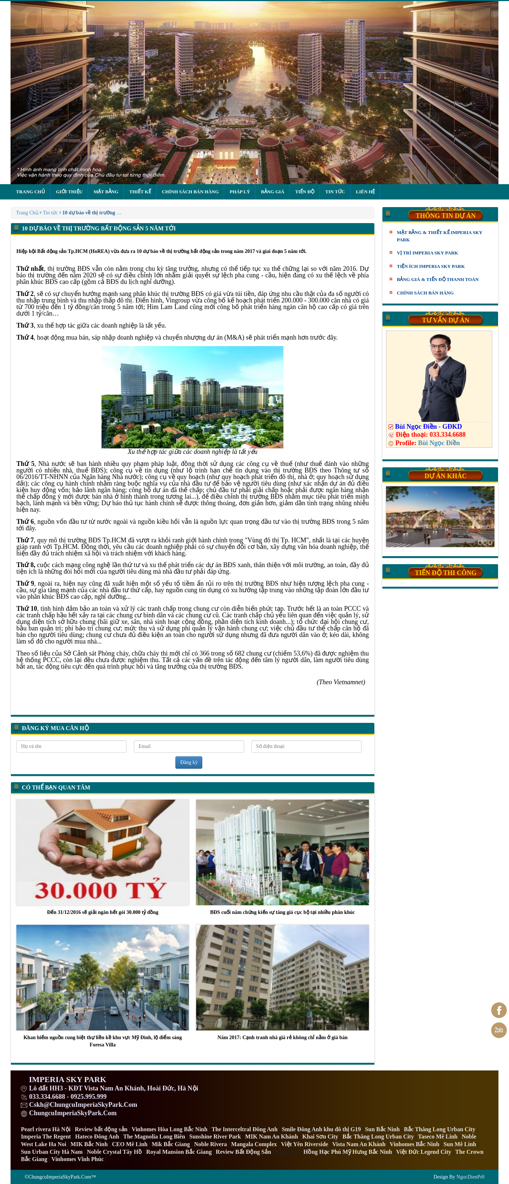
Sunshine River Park (215, 1136)
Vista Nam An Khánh (359, 1144)
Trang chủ (30, 191)
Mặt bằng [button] (106, 191)
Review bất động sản (101, 1129)
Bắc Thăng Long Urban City (439, 1129)
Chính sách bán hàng (190, 191)
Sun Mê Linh (460, 1144)
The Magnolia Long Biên (154, 1136)
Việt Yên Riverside (304, 1144)
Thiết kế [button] (140, 191)
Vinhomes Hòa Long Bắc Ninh (169, 1129)
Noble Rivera (210, 1144)
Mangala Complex (254, 1144)
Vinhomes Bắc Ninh (414, 1144)
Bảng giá (272, 191)
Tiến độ (304, 191)
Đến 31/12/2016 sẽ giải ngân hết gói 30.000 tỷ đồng (102, 857)
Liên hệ (365, 191)
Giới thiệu (69, 191)
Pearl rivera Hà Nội (46, 1129)
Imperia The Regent (46, 1136)
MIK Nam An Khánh (271, 1136)
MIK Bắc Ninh (89, 1144)
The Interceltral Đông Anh (244, 1129)
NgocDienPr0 (471, 1177)
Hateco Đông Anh (97, 1136)
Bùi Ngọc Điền (439, 443)
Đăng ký (189, 762)
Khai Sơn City (320, 1136)
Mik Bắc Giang (171, 1144)
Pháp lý (240, 191)
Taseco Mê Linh (438, 1136)
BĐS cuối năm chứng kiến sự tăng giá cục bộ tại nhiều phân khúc (282, 857)
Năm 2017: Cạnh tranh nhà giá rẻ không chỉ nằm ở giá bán (282, 982)
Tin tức (335, 191)
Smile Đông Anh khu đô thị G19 (321, 1129)
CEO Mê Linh (130, 1144)
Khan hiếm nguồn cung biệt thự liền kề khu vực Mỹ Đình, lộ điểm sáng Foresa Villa (102, 986)
